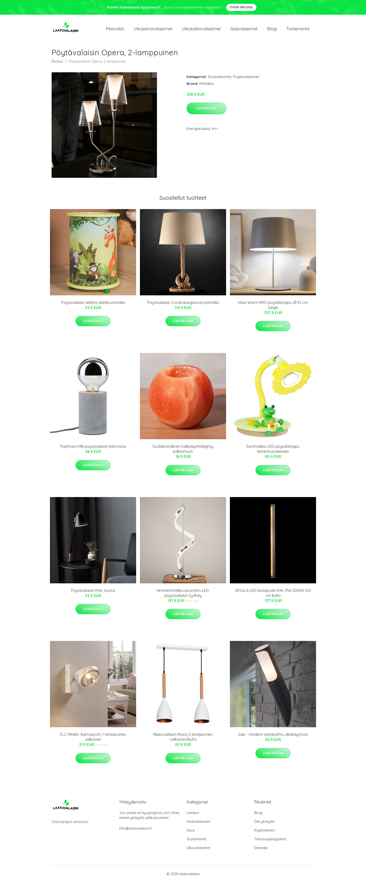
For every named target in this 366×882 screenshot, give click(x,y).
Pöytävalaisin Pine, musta (93, 590)
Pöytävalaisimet (246, 76)
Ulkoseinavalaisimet (153, 29)
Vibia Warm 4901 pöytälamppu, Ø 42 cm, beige (273, 305)
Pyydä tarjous (241, 7)
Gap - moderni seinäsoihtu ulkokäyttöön (273, 734)
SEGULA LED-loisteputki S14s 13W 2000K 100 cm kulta (273, 593)
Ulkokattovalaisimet (201, 29)
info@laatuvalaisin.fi (135, 828)
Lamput (193, 812)
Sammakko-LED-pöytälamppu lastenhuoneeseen (272, 449)
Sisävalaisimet (244, 29)
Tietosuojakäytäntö (270, 839)
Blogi (272, 29)
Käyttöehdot (264, 830)
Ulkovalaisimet (198, 847)
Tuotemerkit (298, 29)
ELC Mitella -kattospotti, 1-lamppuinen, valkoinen (93, 737)
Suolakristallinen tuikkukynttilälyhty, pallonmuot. (183, 449)
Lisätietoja (206, 108)
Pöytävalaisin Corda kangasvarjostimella (183, 302)
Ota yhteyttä (264, 821)
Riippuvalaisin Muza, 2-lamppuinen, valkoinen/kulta (183, 737)
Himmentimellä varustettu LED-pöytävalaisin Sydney (183, 593)
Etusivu (57, 61)
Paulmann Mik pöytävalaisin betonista (93, 446)
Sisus (191, 830)
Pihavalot (115, 29)
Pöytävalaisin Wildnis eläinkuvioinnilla (93, 302)
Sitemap (261, 847)
